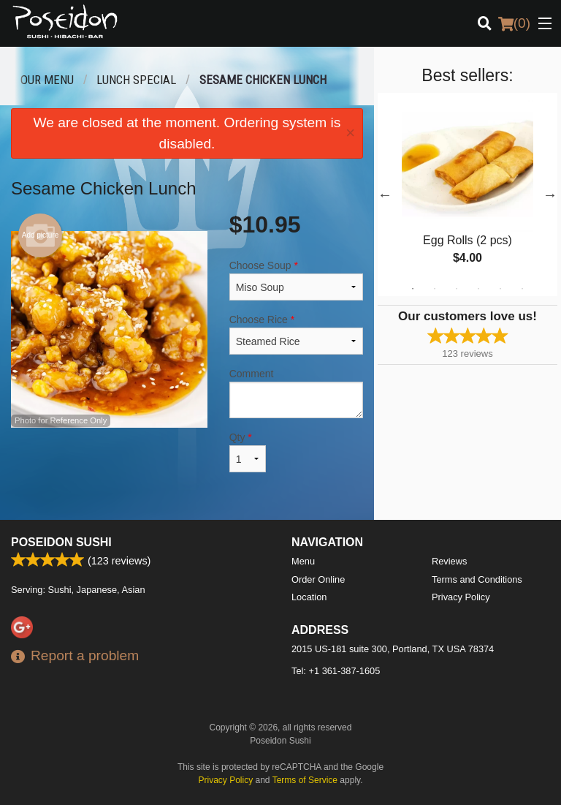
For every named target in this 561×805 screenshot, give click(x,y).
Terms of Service (304, 780)
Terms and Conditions (477, 579)
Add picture (40, 235)
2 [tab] (434, 288)
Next (550, 194)
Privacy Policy (461, 597)
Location (309, 597)
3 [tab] (456, 288)
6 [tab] (522, 288)
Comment (296, 393)
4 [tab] (478, 288)
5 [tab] (500, 288)
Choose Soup (296, 280)
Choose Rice (296, 334)
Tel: (335, 670)
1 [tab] (412, 288)
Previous (385, 194)
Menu (303, 561)
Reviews (449, 561)
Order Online (318, 579)
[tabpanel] (467, 194)
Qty (247, 451)
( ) (514, 23)
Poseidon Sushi (61, 542)
